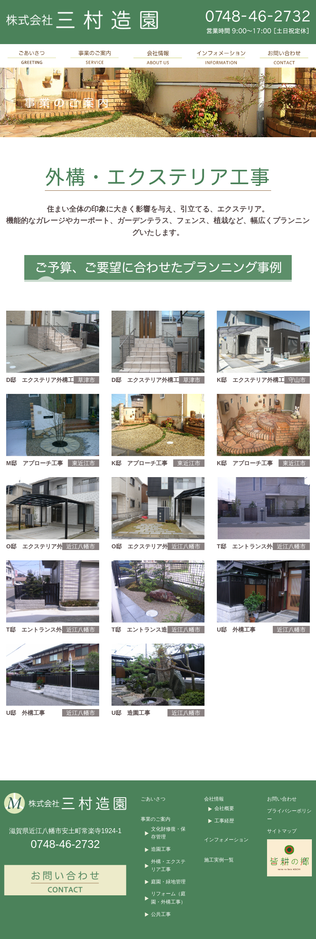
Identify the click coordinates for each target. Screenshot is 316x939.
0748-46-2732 (65, 844)
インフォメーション (226, 840)
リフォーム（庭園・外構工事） (168, 898)
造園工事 (161, 849)
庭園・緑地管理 (168, 882)
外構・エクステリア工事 (168, 866)
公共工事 (161, 914)
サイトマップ (282, 831)
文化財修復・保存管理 (168, 833)
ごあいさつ (153, 799)
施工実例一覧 (219, 860)
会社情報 (214, 799)
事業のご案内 (155, 819)
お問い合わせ (282, 799)
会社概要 (224, 808)
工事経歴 (224, 821)
